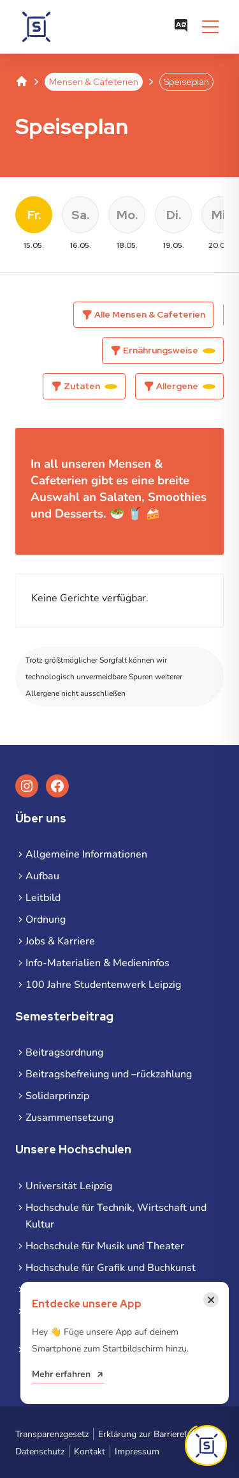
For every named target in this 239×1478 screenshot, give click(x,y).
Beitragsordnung (64, 1052)
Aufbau (42, 876)
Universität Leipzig (68, 1186)
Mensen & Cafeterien (93, 82)
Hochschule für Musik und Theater (104, 1246)
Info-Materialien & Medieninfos (97, 963)
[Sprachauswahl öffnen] (181, 26)
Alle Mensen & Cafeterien (149, 314)
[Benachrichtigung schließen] (211, 1299)
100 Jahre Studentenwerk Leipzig (103, 985)
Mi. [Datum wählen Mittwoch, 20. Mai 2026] (220, 215)
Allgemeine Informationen (86, 854)
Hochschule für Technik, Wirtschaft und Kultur (115, 1216)
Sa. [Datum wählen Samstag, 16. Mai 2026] (80, 215)
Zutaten (90, 386)
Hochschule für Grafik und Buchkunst (110, 1268)
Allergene (185, 386)
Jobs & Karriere (60, 941)
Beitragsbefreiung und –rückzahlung (108, 1074)
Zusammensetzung (69, 1118)
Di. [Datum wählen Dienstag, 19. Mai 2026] (173, 215)
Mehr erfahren (61, 1374)
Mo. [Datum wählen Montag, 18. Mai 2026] (127, 215)
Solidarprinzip (57, 1096)
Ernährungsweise (169, 350)
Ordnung (45, 919)
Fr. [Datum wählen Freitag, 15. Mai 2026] (34, 215)
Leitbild (43, 898)
